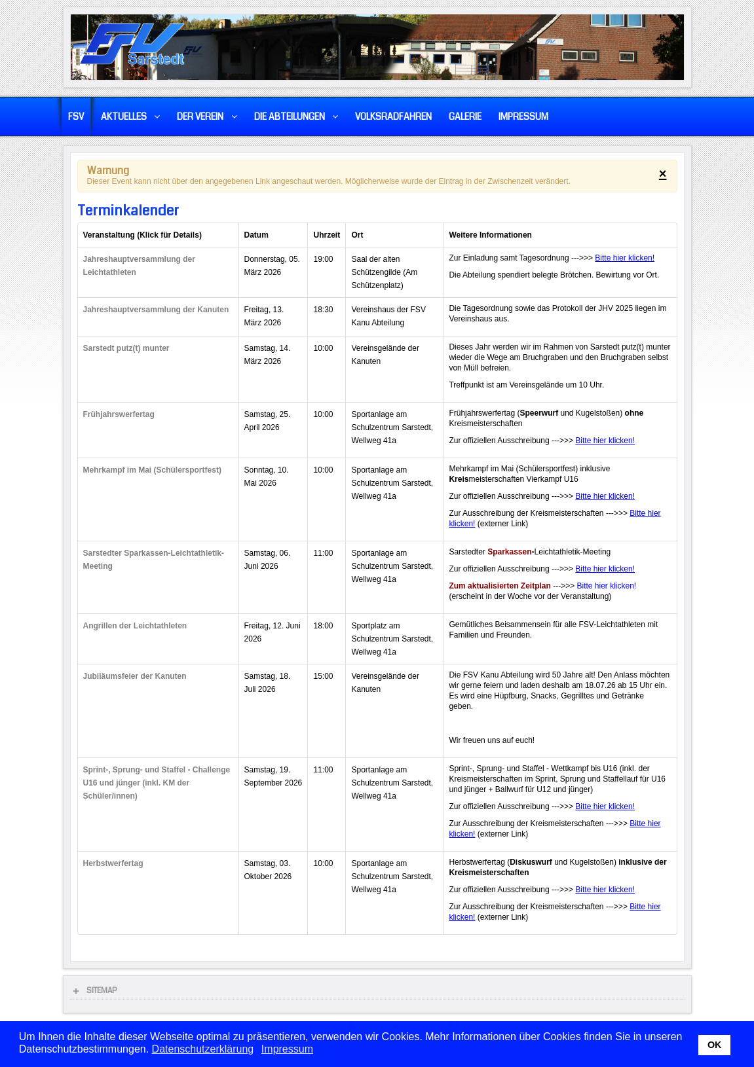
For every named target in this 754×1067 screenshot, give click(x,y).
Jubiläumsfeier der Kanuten (135, 676)
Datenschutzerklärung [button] (203, 1049)
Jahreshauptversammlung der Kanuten (156, 309)
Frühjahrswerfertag (119, 414)
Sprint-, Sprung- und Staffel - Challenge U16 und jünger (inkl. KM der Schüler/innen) (157, 783)
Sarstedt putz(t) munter (126, 348)
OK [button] (714, 1045)
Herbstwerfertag (113, 863)
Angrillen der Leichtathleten (135, 625)
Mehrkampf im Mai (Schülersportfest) (152, 470)
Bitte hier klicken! (624, 257)
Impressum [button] (287, 1049)
